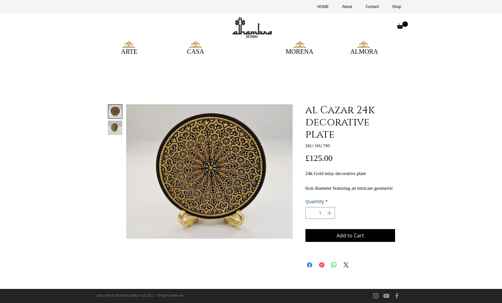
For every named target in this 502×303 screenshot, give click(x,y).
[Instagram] (375, 295)
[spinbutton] (320, 213)
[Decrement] (310, 213)
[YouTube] (386, 295)
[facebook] (397, 295)
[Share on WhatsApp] (334, 265)
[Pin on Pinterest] (322, 265)
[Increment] (330, 213)
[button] (402, 25)
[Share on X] (346, 265)
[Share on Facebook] (309, 265)
